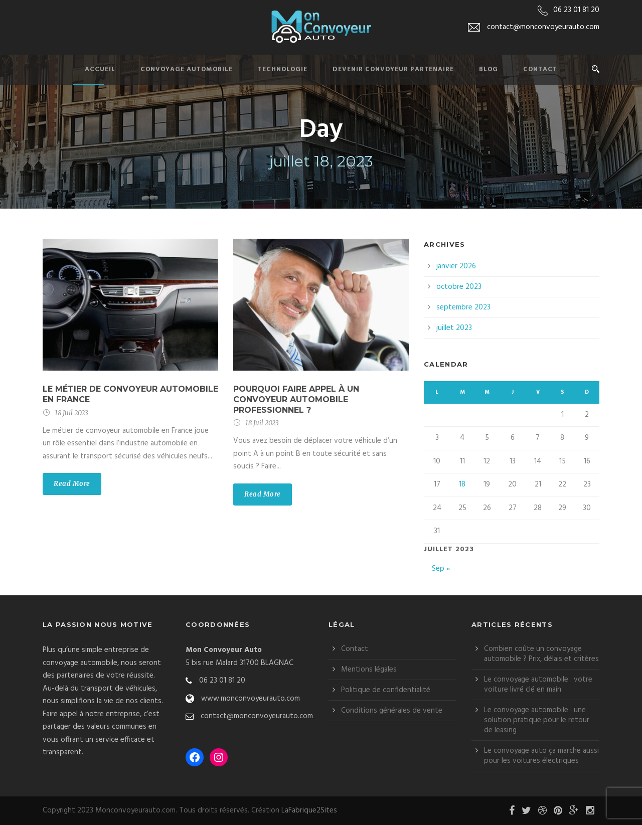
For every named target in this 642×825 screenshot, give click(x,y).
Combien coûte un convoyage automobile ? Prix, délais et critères (541, 654)
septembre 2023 (463, 307)
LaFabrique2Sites (309, 810)
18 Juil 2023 (71, 413)
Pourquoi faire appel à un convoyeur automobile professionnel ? (296, 399)
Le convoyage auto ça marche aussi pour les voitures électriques (541, 756)
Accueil (100, 69)
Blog (488, 69)
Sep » (441, 569)
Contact (540, 69)
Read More (72, 483)
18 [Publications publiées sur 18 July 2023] (462, 484)
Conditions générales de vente (391, 711)
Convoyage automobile (186, 69)
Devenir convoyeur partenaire (393, 69)
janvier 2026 (456, 266)
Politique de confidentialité (385, 690)
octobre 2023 (459, 287)
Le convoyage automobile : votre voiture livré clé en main (538, 685)
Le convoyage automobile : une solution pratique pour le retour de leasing (536, 720)
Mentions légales (369, 670)
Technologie (282, 69)
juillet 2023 (454, 328)
